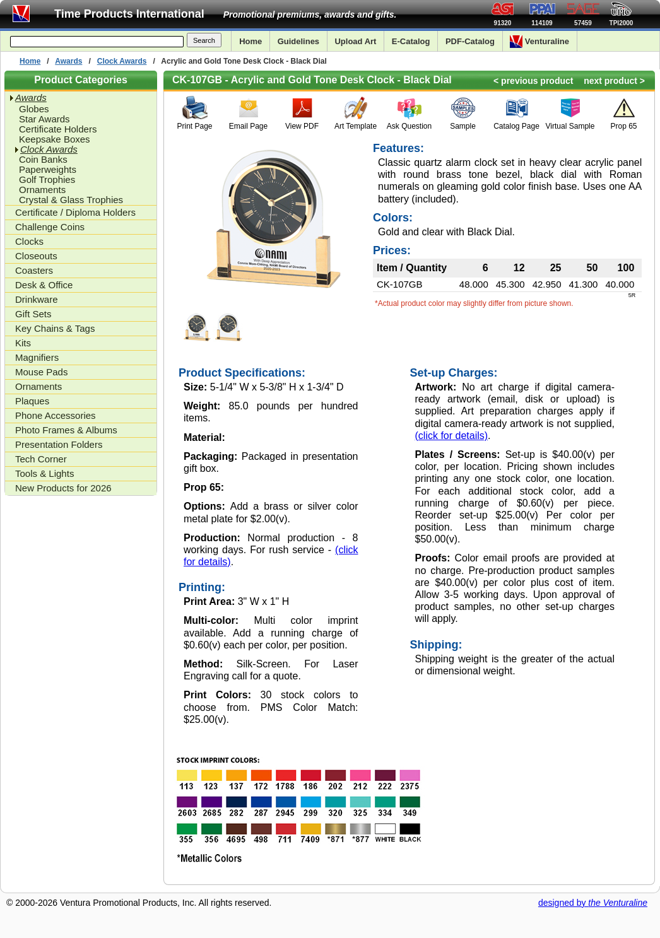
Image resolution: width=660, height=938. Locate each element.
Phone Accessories (55, 415)
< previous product (533, 81)
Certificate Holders (58, 129)
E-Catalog (411, 41)
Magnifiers (37, 357)
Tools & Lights (44, 473)
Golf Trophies (47, 180)
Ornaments (42, 190)
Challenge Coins (50, 226)
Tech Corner (41, 459)
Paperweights (47, 170)
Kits (23, 342)
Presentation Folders (58, 444)
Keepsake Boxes (54, 139)
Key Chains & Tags (55, 328)
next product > (614, 81)
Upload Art (355, 41)
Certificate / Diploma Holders (75, 212)
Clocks (29, 241)
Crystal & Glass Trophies (71, 200)
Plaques (32, 401)
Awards (68, 61)
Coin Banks (43, 160)
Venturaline (539, 41)
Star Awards (44, 119)
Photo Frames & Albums (66, 430)
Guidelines (298, 41)
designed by (592, 903)
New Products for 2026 (63, 488)
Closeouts (36, 255)
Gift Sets (33, 313)
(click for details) (451, 435)
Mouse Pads (41, 371)
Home (250, 41)
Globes (34, 109)
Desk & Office (44, 284)
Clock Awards (122, 61)
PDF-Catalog (470, 41)
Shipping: (436, 644)
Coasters (34, 270)
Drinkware (36, 299)
